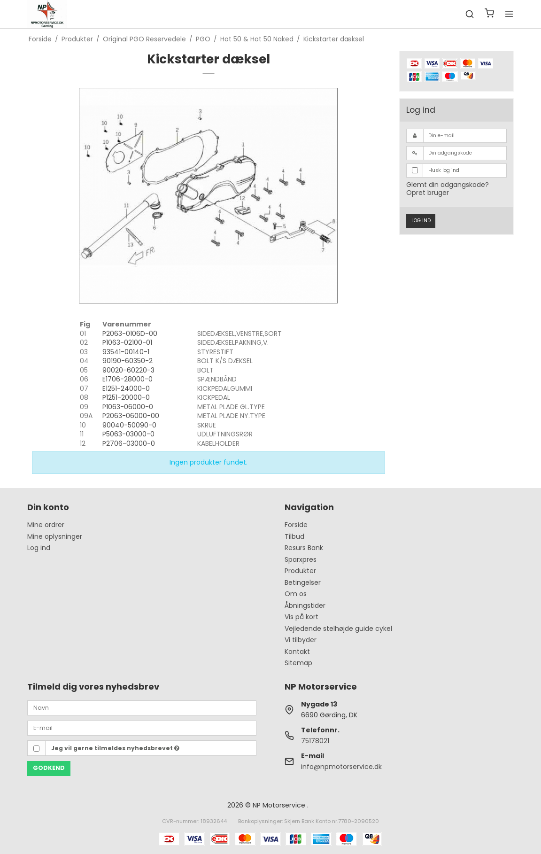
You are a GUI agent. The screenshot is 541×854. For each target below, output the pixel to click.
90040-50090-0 (129, 425)
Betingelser (303, 582)
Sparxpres (301, 559)
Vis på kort (301, 616)
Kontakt (297, 651)
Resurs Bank (304, 547)
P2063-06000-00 (130, 415)
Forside (296, 524)
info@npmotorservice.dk (341, 766)
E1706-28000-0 (127, 379)
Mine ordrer (45, 524)
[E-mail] (141, 727)
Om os (296, 593)
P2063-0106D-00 (129, 333)
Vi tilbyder (301, 639)
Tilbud (294, 536)
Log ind (421, 220)
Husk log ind (443, 170)
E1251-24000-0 (126, 388)
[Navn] (141, 707)
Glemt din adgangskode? (447, 184)
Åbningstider (305, 605)
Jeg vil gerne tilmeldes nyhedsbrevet (115, 748)
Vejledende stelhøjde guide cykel (338, 628)
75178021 (315, 740)
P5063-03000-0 (128, 434)
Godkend (49, 768)
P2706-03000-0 (128, 443)
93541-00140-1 (125, 352)
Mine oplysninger (54, 536)
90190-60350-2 (127, 360)
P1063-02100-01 (127, 342)
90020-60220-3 (128, 370)
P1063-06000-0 (127, 406)
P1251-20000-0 (126, 397)
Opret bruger (427, 192)
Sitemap (298, 663)
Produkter (300, 570)
